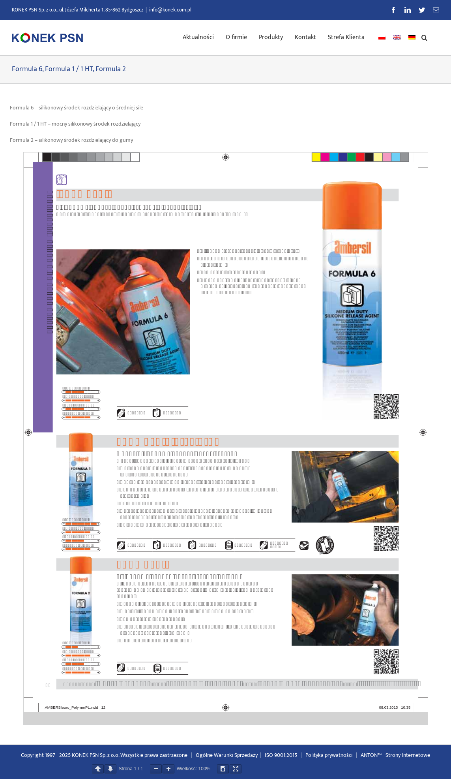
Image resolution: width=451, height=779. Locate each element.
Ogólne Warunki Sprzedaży (227, 755)
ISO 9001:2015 (281, 755)
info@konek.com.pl (170, 10)
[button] (424, 36)
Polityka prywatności (328, 755)
